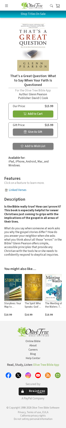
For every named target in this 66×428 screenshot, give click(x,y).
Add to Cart (33, 114)
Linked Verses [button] (17, 190)
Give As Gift (33, 132)
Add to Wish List (33, 146)
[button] (51, 6)
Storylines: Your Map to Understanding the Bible (12, 308)
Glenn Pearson (38, 94)
